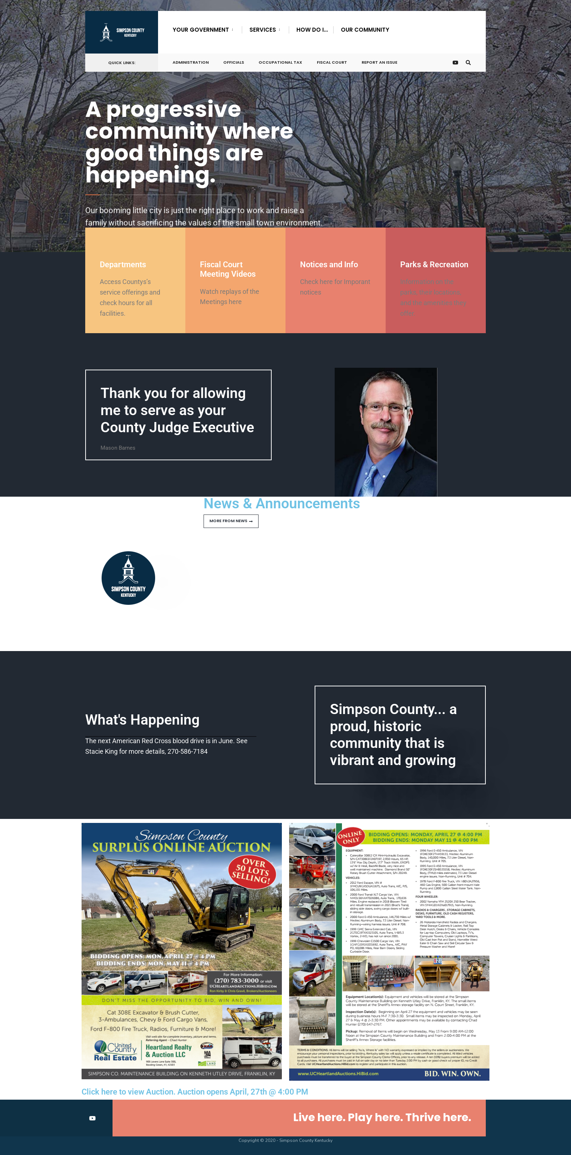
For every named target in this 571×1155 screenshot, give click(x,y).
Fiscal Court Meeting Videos (228, 269)
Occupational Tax (280, 62)
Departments (123, 264)
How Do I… (312, 29)
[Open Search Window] (468, 62)
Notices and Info (329, 264)
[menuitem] (207, 28)
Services (262, 29)
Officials (233, 62)
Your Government (201, 29)
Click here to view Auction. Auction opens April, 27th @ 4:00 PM (195, 1091)
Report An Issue (379, 62)
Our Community (365, 29)
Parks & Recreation (434, 264)
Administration (191, 62)
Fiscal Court (332, 62)
